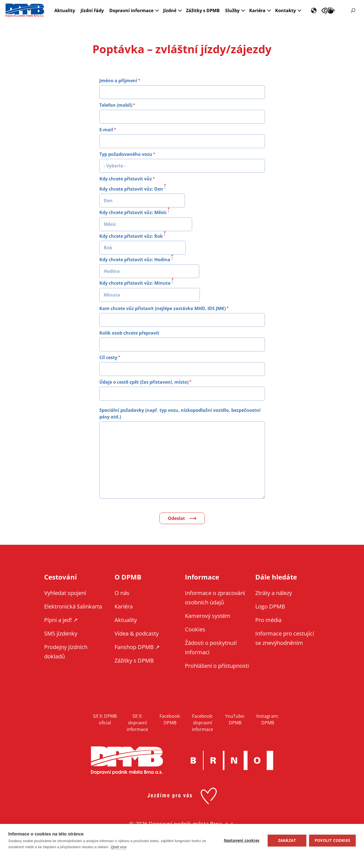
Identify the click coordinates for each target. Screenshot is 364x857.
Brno (232, 760)
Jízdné (169, 10)
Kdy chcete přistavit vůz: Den (131, 189)
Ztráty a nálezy (273, 593)
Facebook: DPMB (170, 719)
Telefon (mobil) (115, 105)
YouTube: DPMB (235, 719)
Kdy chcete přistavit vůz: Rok (131, 236)
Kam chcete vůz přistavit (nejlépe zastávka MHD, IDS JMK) (162, 308)
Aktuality (64, 10)
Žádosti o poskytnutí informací (211, 647)
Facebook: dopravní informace (202, 722)
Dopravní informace (131, 10)
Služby (232, 10)
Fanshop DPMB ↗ (137, 647)
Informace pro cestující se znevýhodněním (328, 10)
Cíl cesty (108, 357)
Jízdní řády (92, 10)
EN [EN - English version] (314, 10)
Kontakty (285, 10)
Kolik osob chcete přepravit (129, 333)
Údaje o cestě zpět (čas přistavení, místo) (143, 382)
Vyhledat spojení (65, 593)
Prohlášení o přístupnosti (217, 665)
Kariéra (257, 10)
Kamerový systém (207, 616)
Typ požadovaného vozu (125, 154)
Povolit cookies (332, 840)
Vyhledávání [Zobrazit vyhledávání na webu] (352, 10)
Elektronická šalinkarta (73, 606)
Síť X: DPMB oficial (105, 719)
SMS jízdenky (60, 633)
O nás (122, 593)
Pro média (268, 620)
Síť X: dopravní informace (137, 722)
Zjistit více (119, 847)
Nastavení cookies (241, 840)
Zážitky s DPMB (203, 10)
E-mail (106, 130)
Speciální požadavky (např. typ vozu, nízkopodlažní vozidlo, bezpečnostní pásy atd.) (180, 413)
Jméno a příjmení (118, 81)
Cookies (195, 629)
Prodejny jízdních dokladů (65, 651)
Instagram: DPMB (267, 719)
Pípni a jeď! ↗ (61, 620)
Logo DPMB (270, 606)
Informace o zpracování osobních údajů (215, 597)
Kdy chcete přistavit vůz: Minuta (135, 283)
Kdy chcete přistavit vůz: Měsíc (133, 213)
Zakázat (287, 840)
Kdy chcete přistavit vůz (125, 179)
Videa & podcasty (137, 633)
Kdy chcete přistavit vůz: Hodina (134, 260)
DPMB (127, 760)
